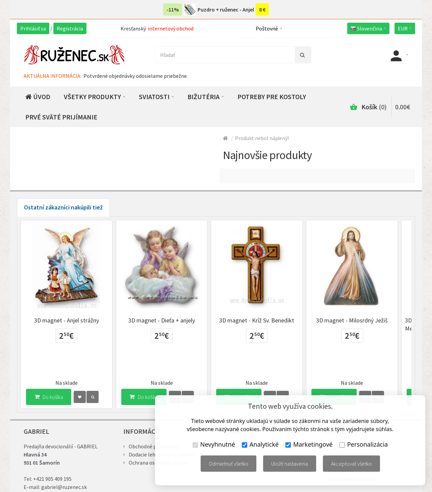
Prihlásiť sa (33, 28)
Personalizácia (363, 444)
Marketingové (309, 444)
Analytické (260, 444)
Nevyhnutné (214, 444)
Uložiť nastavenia (289, 463)
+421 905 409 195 (52, 456)
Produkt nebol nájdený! (262, 138)
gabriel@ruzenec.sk (64, 464)
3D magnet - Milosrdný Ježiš (364, 324)
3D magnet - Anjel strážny (68, 324)
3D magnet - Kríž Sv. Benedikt (265, 324)
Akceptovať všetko (351, 463)
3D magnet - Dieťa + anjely (166, 324)
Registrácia (70, 28)
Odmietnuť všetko (228, 463)
